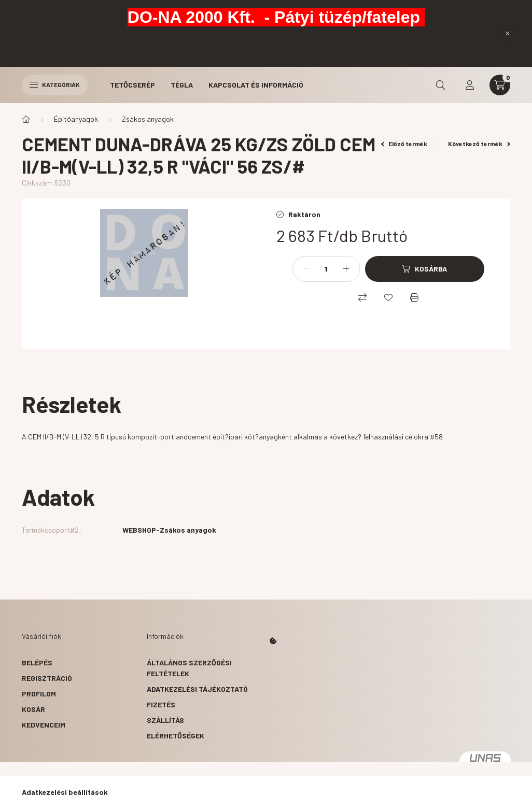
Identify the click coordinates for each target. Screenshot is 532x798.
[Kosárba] (424, 269)
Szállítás (165, 720)
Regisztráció (47, 678)
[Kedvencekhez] (388, 297)
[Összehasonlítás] (362, 297)
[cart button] (499, 85)
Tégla (182, 84)
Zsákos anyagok (148, 119)
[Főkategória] (26, 119)
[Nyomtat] (414, 297)
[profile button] (469, 85)
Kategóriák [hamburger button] (55, 84)
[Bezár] (507, 33)
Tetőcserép (132, 84)
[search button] (440, 85)
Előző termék (404, 143)
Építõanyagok (76, 119)
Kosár (33, 709)
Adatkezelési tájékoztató (197, 689)
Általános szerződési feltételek (189, 668)
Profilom (39, 693)
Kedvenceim (43, 724)
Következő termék (479, 143)
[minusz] (306, 269)
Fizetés (161, 704)
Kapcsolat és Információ (255, 84)
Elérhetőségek (175, 735)
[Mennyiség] (326, 268)
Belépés (37, 662)
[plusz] (346, 269)
